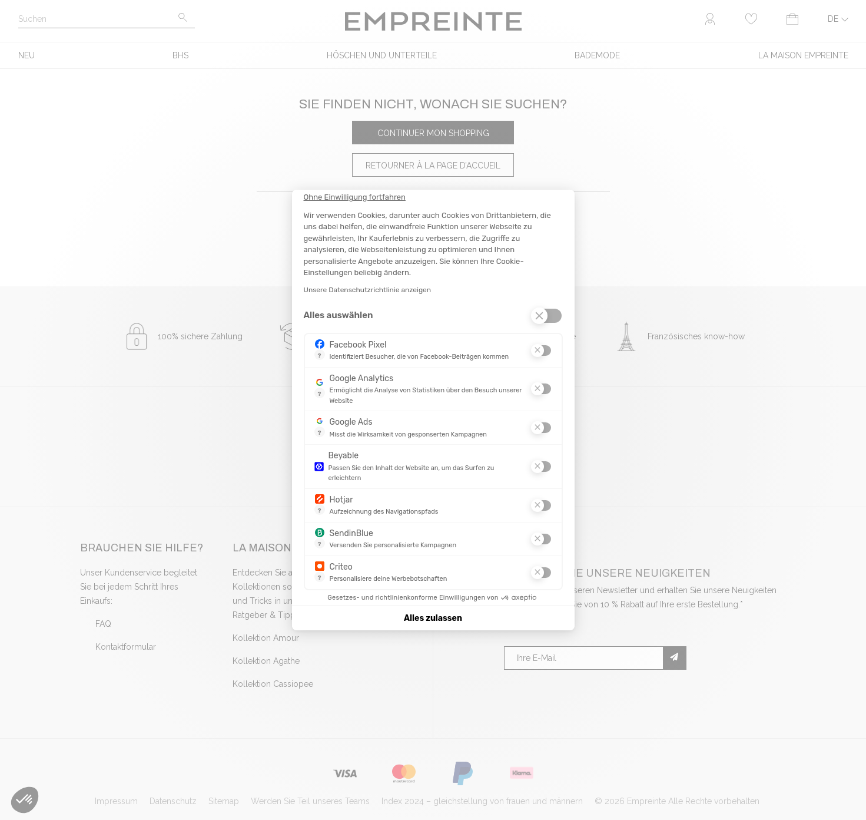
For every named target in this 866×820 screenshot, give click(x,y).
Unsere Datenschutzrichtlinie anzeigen (368, 290)
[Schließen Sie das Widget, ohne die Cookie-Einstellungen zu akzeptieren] (355, 197)
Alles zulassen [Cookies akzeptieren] (433, 618)
